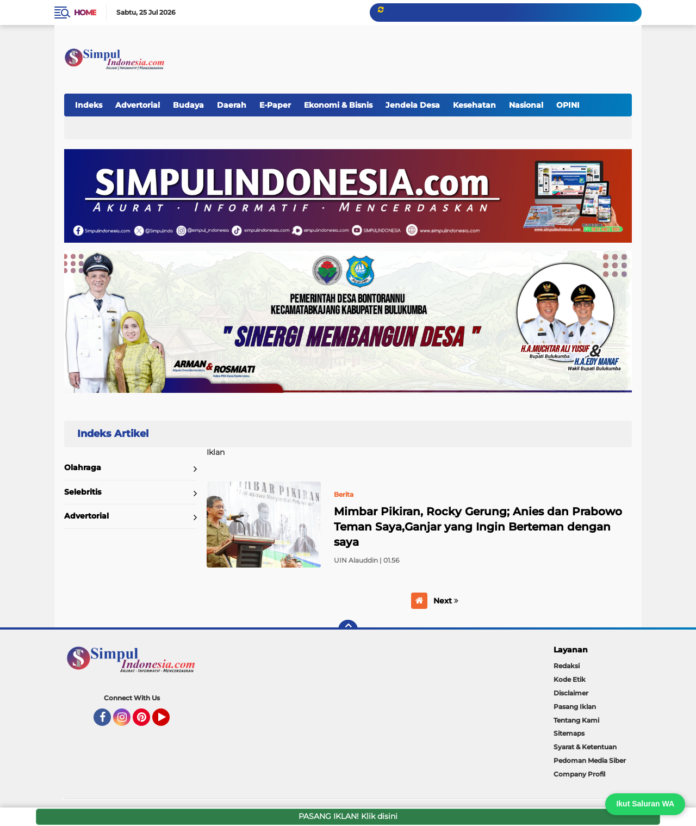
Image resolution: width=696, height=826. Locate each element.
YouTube (168, 722)
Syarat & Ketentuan (585, 747)
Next (445, 601)
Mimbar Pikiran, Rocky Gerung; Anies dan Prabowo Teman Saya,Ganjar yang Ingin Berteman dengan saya (478, 526)
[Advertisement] (431, 54)
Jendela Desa (413, 105)
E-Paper (275, 105)
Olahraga (82, 467)
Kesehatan (474, 105)
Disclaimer (571, 693)
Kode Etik (570, 679)
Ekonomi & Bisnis (338, 105)
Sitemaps (569, 733)
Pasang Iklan (575, 706)
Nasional (526, 105)
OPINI (568, 105)
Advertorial (137, 105)
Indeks (88, 105)
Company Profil (579, 774)
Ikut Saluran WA (645, 803)
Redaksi (567, 666)
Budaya (188, 105)
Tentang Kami (576, 720)
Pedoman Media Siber (590, 760)
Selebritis (82, 492)
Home (85, 12)
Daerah (231, 105)
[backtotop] (348, 629)
